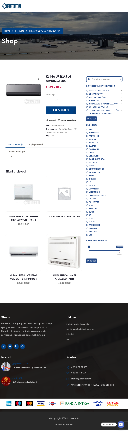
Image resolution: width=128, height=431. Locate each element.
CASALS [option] (92, 146)
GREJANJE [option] (96, 94)
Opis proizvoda (36, 144)
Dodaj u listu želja (68, 120)
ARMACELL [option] (94, 132)
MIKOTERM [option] (94, 188)
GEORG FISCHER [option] (96, 169)
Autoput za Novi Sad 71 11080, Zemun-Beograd (93, 385)
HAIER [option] (91, 175)
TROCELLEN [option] (94, 225)
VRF (75, 129)
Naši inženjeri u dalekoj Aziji (24, 382)
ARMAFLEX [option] (94, 136)
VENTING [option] (93, 231)
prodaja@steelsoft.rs (81, 379)
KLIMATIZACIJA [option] (99, 90)
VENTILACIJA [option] (97, 97)
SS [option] (90, 215)
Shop (69, 339)
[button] (104, 86)
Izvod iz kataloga (16, 151)
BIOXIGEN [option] (93, 142)
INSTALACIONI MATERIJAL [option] (103, 103)
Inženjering (71, 334)
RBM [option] (91, 205)
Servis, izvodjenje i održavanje (80, 329)
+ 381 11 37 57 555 (79, 367)
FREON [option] (92, 165)
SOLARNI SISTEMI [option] (98, 107)
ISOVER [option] (92, 178)
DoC (10, 156)
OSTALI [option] (92, 198)
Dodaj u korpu (61, 110)
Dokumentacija (15, 144)
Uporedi (52, 120)
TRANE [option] (92, 221)
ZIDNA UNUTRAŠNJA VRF (57, 132)
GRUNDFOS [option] (94, 172)
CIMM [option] (91, 152)
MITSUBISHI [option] (94, 192)
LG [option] (90, 182)
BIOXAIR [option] (92, 139)
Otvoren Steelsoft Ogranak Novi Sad (29, 367)
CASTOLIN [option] (94, 149)
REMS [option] (91, 211)
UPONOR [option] (93, 228)
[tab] (15, 144)
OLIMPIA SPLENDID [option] (97, 195)
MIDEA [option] (92, 185)
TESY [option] (91, 218)
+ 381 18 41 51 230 (79, 373)
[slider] (89, 250)
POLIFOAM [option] (94, 201)
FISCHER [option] (93, 162)
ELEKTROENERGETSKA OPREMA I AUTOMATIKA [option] (104, 112)
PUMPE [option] (94, 100)
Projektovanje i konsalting (79, 324)
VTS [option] (90, 235)
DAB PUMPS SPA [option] (96, 159)
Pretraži (91, 118)
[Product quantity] (52, 102)
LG (53, 136)
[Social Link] (3, 346)
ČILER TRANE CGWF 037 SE (64, 216)
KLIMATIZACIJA (65, 129)
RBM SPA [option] (93, 208)
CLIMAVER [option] (93, 155)
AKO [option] (91, 129)
